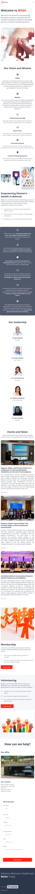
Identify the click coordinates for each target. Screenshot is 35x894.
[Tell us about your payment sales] (17, 852)
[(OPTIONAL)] (17, 825)
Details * (5, 846)
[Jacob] (17, 808)
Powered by (9, 886)
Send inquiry (17, 860)
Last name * (6, 814)
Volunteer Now (7, 706)
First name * (6, 805)
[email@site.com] (17, 842)
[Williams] (17, 818)
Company (5, 822)
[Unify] (4, 2)
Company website (7, 831)
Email (4, 839)
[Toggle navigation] (33, 2)
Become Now (6, 667)
